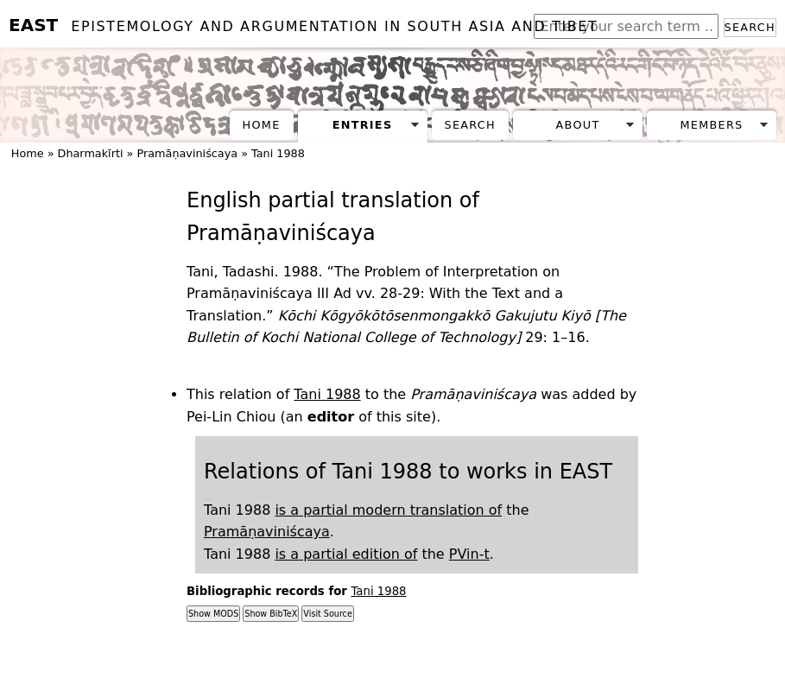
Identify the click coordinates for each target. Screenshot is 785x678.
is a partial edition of (346, 554)
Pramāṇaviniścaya (186, 153)
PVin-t (469, 554)
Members (711, 124)
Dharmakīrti (90, 153)
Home (262, 124)
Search (750, 27)
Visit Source (327, 613)
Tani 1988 (278, 153)
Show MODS (213, 613)
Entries (362, 124)
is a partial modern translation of (388, 510)
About (578, 124)
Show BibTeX (270, 613)
